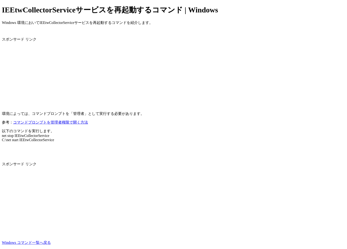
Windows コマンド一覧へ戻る (26, 243)
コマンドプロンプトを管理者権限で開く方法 (50, 122)
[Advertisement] (142, 75)
